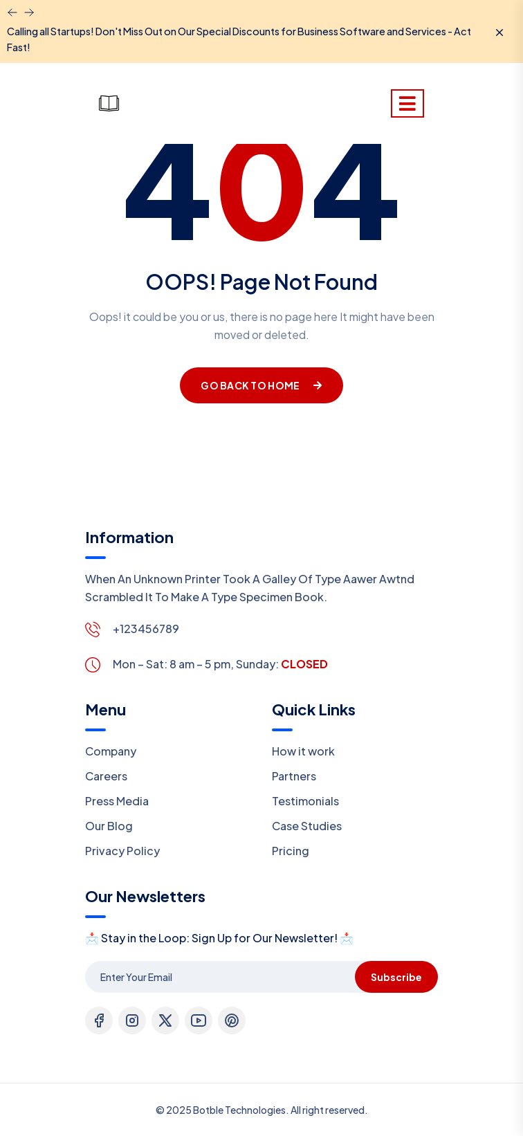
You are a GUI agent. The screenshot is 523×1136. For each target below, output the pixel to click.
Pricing (290, 850)
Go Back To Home (261, 385)
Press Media (117, 801)
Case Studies (307, 825)
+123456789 (146, 628)
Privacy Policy (122, 850)
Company (110, 751)
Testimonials (305, 801)
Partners (294, 776)
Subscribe (396, 977)
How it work (303, 751)
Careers (106, 776)
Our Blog (109, 825)
